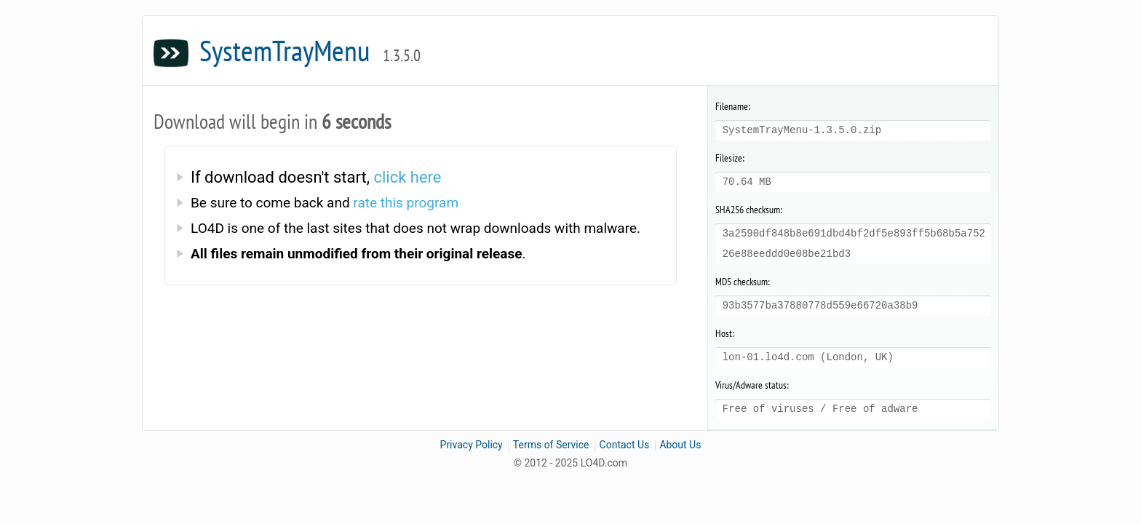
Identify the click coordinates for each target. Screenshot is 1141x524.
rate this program (405, 202)
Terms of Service (551, 444)
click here (407, 177)
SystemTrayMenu (310, 50)
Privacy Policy (471, 444)
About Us (680, 444)
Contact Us (625, 444)
